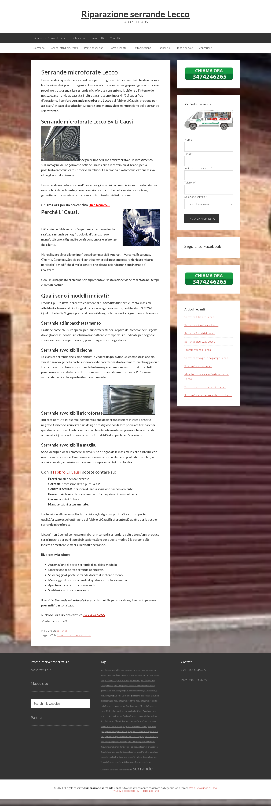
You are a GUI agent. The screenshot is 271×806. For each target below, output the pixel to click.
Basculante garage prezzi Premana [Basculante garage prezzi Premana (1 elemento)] (114, 748)
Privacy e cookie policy (125, 797)
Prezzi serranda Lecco (197, 356)
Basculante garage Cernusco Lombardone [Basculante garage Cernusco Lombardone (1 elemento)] (129, 692)
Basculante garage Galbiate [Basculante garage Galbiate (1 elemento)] (111, 703)
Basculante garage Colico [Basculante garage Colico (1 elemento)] (121, 697)
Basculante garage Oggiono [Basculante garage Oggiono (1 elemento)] (119, 723)
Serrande (62, 637)
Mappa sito (39, 690)
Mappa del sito (150, 797)
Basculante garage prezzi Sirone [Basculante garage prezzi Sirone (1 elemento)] (145, 754)
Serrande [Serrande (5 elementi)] (142, 775)
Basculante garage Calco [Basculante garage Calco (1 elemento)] (140, 682)
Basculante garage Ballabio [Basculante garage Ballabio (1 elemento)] (111, 677)
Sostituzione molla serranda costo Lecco (208, 402)
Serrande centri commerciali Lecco (205, 394)
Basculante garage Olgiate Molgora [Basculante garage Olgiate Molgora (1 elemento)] (143, 723)
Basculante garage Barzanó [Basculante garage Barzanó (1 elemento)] (131, 677)
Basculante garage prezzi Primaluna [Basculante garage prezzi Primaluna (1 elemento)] (141, 748)
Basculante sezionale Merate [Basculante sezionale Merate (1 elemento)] (121, 776)
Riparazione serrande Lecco (135, 14)
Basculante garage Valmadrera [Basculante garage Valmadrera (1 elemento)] (130, 764)
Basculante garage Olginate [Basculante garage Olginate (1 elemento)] (111, 728)
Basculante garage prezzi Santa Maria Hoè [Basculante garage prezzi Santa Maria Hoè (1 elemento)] (117, 754)
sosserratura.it (41, 677)
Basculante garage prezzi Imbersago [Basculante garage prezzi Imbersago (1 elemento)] (144, 743)
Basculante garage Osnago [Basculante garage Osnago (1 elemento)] (132, 728)
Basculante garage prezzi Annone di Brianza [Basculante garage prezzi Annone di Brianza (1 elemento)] (130, 733)
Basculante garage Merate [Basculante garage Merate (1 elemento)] (115, 713)
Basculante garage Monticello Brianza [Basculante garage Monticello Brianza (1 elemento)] (127, 718)
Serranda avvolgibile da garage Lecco (206, 364)
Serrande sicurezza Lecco (199, 348)
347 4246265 (99, 212)
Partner (37, 724)
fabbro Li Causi (67, 478)
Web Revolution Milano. (203, 794)
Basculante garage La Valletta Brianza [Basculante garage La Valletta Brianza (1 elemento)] (136, 703)
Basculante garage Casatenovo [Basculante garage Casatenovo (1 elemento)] (128, 687)
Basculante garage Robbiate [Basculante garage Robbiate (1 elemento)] (111, 759)
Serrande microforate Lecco (74, 642)
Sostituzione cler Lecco (198, 373)
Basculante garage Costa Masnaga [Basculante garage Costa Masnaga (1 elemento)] (144, 697)
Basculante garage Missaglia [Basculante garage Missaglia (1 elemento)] (137, 713)
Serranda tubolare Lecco (199, 323)
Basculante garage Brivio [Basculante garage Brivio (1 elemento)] (121, 682)
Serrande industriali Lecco (199, 340)
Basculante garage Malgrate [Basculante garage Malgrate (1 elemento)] (124, 708)
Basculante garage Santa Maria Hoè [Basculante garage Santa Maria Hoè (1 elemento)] (135, 759)
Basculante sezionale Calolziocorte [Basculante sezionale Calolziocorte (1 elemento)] (121, 769)
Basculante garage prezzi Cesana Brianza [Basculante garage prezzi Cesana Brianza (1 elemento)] (133, 738)
